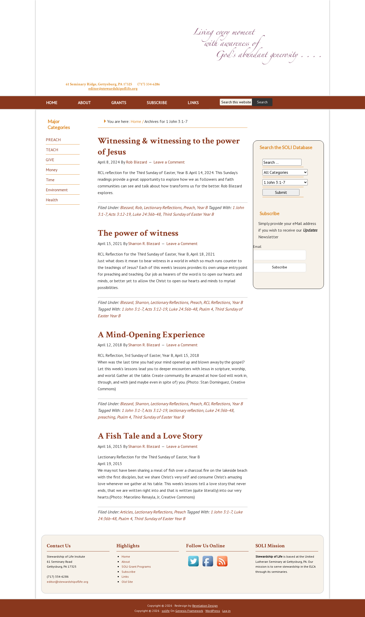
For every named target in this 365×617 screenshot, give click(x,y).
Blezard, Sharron (134, 302)
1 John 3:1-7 (132, 309)
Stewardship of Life (113, 40)
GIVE (50, 159)
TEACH (52, 149)
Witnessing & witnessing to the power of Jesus (169, 146)
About (126, 562)
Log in (226, 611)
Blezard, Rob (131, 207)
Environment (57, 189)
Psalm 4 (206, 309)
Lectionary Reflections (162, 207)
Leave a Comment (169, 162)
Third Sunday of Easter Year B (188, 214)
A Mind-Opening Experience (151, 334)
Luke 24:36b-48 (146, 214)
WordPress (212, 611)
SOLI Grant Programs (136, 566)
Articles (126, 511)
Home (126, 556)
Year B (202, 207)
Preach (189, 207)
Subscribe (128, 572)
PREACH (53, 139)
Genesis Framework (189, 611)
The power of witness (138, 233)
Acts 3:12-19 (119, 214)
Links (125, 576)
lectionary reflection (186, 410)
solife (166, 611)
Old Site (127, 582)
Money (51, 169)
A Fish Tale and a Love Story (150, 436)
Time (50, 179)
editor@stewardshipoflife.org (113, 88)
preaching (106, 417)
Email (257, 246)
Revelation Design (205, 605)
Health (52, 199)
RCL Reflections (216, 302)
